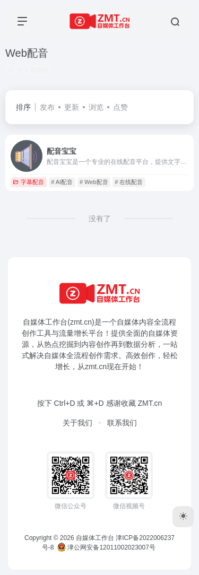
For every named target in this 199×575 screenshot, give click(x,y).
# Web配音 (94, 182)
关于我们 (77, 423)
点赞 (120, 107)
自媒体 (128, 322)
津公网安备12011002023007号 (106, 547)
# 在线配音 (129, 182)
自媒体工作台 (95, 538)
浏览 (96, 107)
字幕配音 (28, 182)
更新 (71, 107)
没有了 (100, 218)
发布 (47, 107)
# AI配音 (62, 182)
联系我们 (122, 423)
